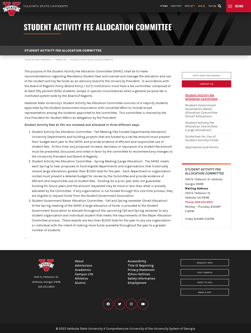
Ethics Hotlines (139, 274)
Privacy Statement (141, 269)
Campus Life (60, 60)
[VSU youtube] (143, 304)
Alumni (80, 282)
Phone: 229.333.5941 (199, 202)
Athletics (81, 278)
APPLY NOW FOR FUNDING (206, 75)
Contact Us (206, 84)
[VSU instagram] (131, 304)
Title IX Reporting (141, 265)
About (79, 261)
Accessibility (137, 261)
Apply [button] (189, 6)
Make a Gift (204, 292)
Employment (137, 282)
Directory (176, 6)
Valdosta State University (38, 60)
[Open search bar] (219, 5)
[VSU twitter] (119, 304)
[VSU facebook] (108, 304)
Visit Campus (204, 272)
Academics (83, 269)
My (164, 6)
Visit (212, 6)
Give (201, 6)
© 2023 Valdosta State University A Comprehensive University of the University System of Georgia (125, 328)
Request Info (205, 262)
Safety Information (141, 278)
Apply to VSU (204, 282)
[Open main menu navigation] (238, 6)
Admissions (83, 265)
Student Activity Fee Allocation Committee (62, 50)
